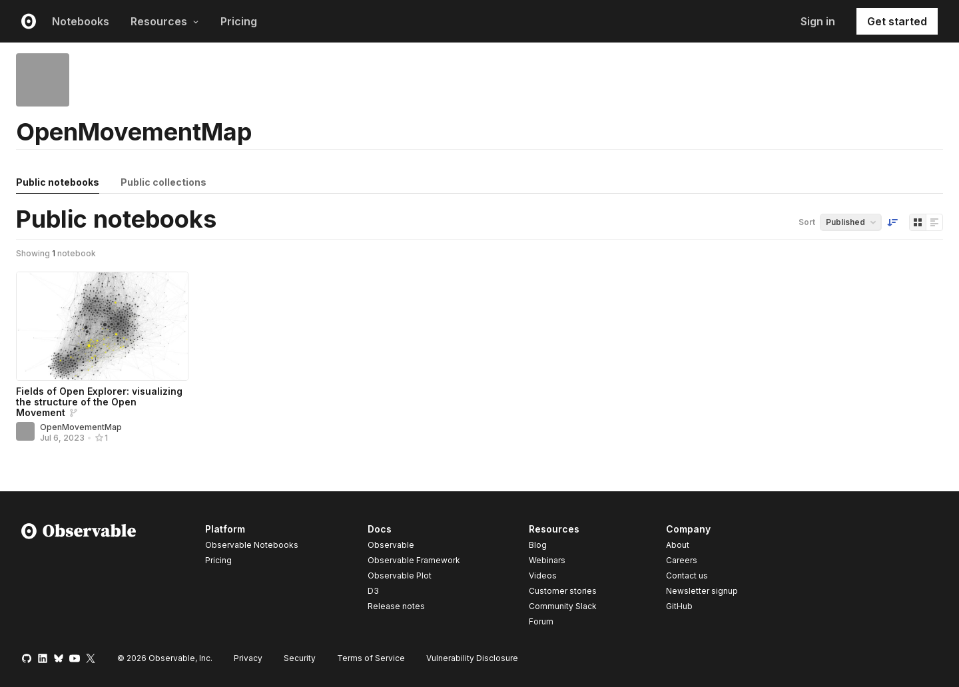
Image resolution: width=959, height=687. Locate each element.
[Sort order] (892, 222)
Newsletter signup (702, 591)
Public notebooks (57, 182)
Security (300, 658)
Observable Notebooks (251, 545)
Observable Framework (414, 560)
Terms (371, 658)
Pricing (238, 21)
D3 (373, 591)
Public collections (163, 182)
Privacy (248, 658)
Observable (391, 545)
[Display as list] (934, 222)
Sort (807, 222)
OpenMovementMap (81, 427)
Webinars (547, 560)
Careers (681, 560)
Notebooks (80, 21)
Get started (897, 21)
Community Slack (563, 606)
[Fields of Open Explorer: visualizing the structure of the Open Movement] (102, 326)
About (677, 545)
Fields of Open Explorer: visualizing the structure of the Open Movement (99, 401)
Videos (543, 575)
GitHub (679, 606)
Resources (165, 21)
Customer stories (563, 591)
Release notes (396, 606)
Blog (538, 545)
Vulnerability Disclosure (472, 658)
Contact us (687, 575)
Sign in (817, 21)
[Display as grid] (918, 222)
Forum (541, 621)
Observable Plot (400, 575)
